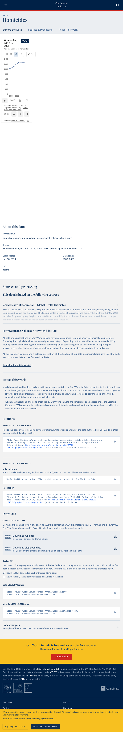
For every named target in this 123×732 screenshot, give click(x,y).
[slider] (21, 205)
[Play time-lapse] (6, 205)
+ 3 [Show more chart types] (44, 51)
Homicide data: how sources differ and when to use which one (90, 219)
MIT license (31, 680)
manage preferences (43, 719)
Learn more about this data (61, 211)
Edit (106, 51)
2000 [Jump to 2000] (14, 205)
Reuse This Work (68, 30)
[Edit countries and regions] (104, 50)
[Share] (110, 212)
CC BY (32, 213)
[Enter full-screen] (116, 212)
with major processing (49, 249)
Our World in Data (61, 5)
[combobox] (117, 5)
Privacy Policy (25, 719)
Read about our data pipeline (18, 365)
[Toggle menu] (6, 5)
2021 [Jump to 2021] (115, 205)
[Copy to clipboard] (111, 441)
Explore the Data (12, 30)
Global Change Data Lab (48, 673)
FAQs (22, 683)
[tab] (11, 51)
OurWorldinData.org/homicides (16, 213)
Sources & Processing (40, 30)
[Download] (103, 212)
